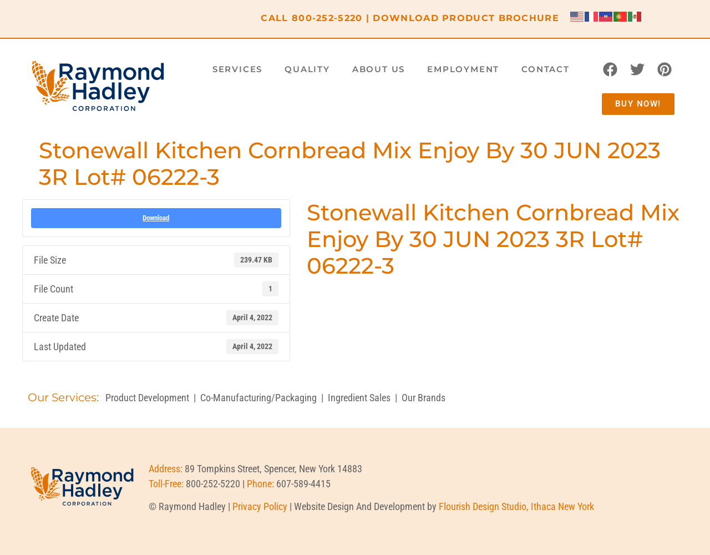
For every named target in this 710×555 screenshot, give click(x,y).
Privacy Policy (259, 506)
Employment (463, 69)
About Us (378, 69)
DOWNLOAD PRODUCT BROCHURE (466, 18)
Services (237, 69)
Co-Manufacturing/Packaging (258, 397)
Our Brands (423, 397)
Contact (545, 69)
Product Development (147, 397)
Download (156, 218)
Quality (307, 69)
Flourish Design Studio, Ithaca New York (516, 506)
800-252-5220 (327, 18)
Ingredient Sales (359, 397)
